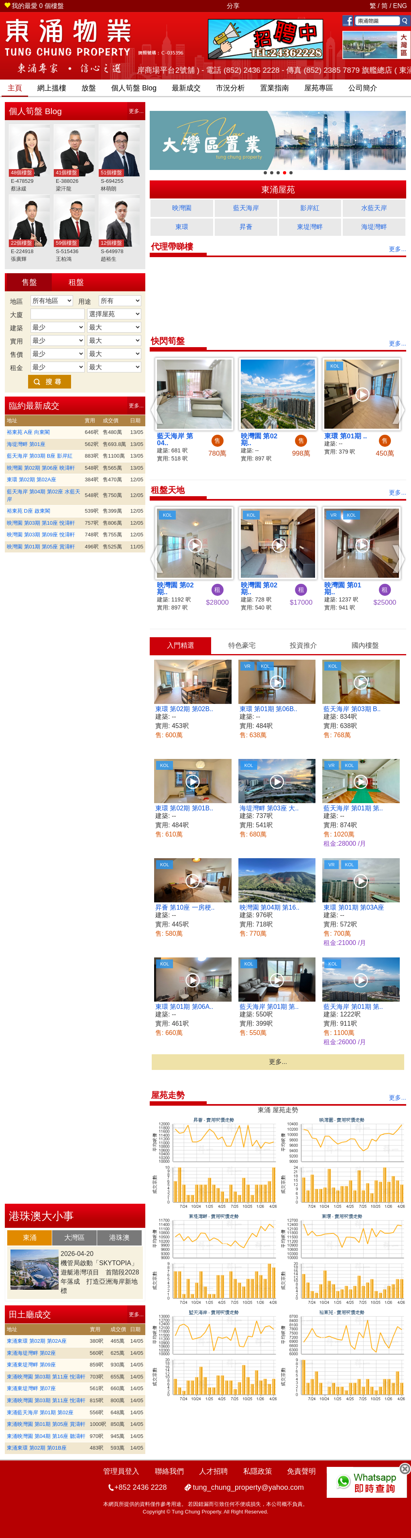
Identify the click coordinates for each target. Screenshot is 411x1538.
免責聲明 (301, 1471)
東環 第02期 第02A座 (31, 480)
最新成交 (186, 88)
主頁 (15, 88)
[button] (157, 410)
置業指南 (274, 88)
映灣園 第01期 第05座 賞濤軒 (41, 547)
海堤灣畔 (374, 226)
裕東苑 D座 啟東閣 (28, 511)
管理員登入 (121, 1471)
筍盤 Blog (134, 88)
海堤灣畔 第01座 (26, 444)
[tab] (29, 1238)
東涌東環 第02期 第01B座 (37, 1448)
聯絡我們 (169, 1471)
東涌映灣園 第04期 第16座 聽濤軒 (46, 1436)
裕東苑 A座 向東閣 (28, 432)
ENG (400, 5)
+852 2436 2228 (140, 1487)
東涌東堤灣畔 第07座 (31, 1388)
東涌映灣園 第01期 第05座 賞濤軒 (46, 1424)
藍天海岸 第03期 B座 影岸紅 (40, 456)
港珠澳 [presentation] (119, 1237)
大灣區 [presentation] (74, 1237)
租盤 (76, 282)
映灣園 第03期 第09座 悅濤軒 (41, 535)
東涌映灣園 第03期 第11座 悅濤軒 (46, 1377)
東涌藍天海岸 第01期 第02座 (40, 1412)
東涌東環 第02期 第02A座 (37, 1341)
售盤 (29, 282)
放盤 (88, 88)
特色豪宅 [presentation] (242, 645)
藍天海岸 (246, 208)
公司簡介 (362, 88)
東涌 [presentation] (30, 1237)
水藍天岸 (374, 208)
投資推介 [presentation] (303, 645)
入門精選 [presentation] (180, 645)
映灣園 (181, 208)
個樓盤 (34, 5)
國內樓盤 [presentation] (365, 645)
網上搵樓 (51, 88)
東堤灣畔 (310, 226)
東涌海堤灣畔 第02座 (31, 1353)
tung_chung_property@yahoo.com (248, 1487)
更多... (136, 111)
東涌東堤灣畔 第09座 (31, 1365)
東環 (181, 226)
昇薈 (246, 226)
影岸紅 (309, 208)
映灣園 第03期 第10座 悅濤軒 (41, 523)
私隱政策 (257, 1471)
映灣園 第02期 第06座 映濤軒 (41, 468)
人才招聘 (213, 1471)
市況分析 (230, 88)
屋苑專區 (318, 88)
